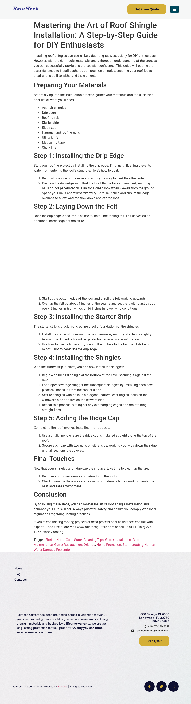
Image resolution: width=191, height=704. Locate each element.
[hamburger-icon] (174, 9)
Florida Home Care (58, 540)
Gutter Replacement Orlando (74, 545)
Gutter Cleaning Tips (89, 540)
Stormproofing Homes (138, 545)
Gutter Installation (118, 540)
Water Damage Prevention (53, 550)
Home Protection (109, 545)
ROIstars (62, 686)
